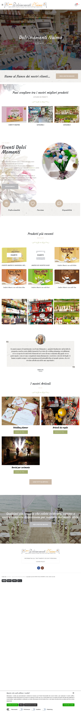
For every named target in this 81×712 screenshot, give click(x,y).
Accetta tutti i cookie (68, 705)
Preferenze (27, 709)
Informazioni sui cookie (30, 705)
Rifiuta (21, 705)
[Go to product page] (14, 263)
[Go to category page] (14, 116)
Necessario (14, 709)
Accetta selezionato (12, 705)
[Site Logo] (25, 5)
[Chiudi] (73, 693)
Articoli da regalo (60, 412)
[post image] (21, 396)
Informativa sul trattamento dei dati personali (40, 543)
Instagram (42, 553)
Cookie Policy (40, 546)
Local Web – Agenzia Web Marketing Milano (16, 561)
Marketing (50, 709)
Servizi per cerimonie (21, 452)
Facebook (38, 553)
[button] (3, 4)
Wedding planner (20, 412)
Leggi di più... (20, 417)
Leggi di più (9, 701)
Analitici (38, 709)
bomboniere (32, 176)
